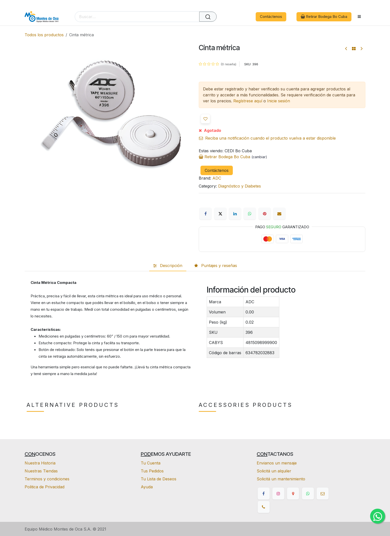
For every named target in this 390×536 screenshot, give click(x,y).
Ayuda (147, 486)
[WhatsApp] (250, 214)
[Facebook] (205, 214)
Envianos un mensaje (277, 462)
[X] (220, 214)
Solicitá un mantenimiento (281, 478)
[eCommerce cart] (229, 17)
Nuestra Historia (40, 462)
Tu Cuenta (150, 462)
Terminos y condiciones (47, 478)
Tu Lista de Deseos (158, 478)
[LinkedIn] (235, 214)
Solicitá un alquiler (274, 470)
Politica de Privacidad (44, 486)
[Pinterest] (265, 214)
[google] (293, 493)
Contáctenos (271, 16)
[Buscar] (208, 17)
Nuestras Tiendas (41, 470)
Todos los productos (44, 34)
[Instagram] (278, 493)
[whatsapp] (308, 493)
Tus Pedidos (152, 470)
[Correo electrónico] (279, 214)
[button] (205, 118)
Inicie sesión (278, 100)
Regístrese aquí (247, 100)
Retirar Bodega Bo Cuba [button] (324, 16)
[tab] (167, 265)
